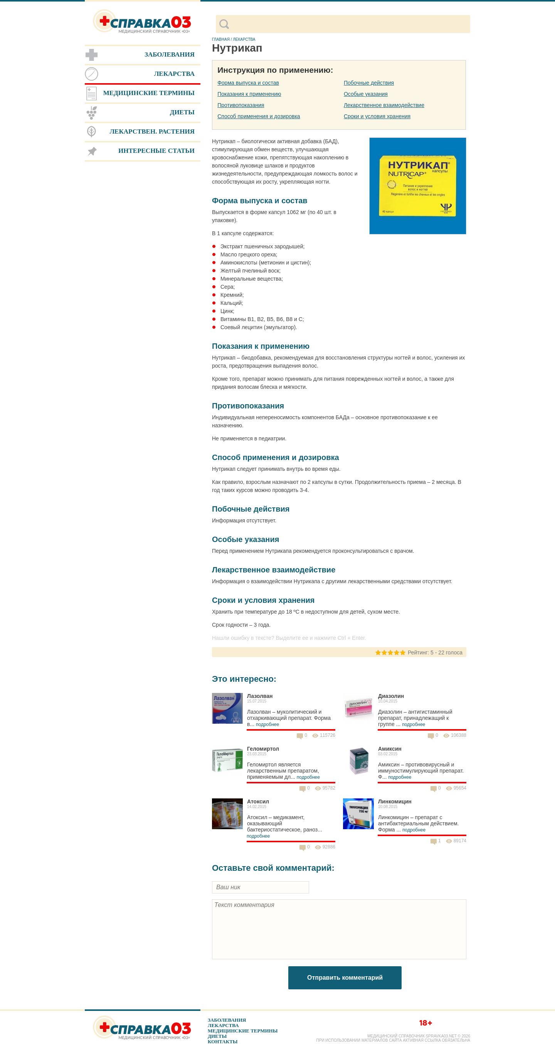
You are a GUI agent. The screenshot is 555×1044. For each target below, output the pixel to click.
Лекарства (223, 1025)
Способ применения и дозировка (258, 116)
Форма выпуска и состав (248, 83)
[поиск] (349, 24)
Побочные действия (369, 83)
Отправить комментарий (345, 977)
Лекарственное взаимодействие (384, 105)
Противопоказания (240, 105)
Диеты (217, 1036)
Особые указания (366, 94)
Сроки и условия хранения (377, 116)
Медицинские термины (243, 1031)
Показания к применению (249, 94)
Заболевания (227, 1020)
